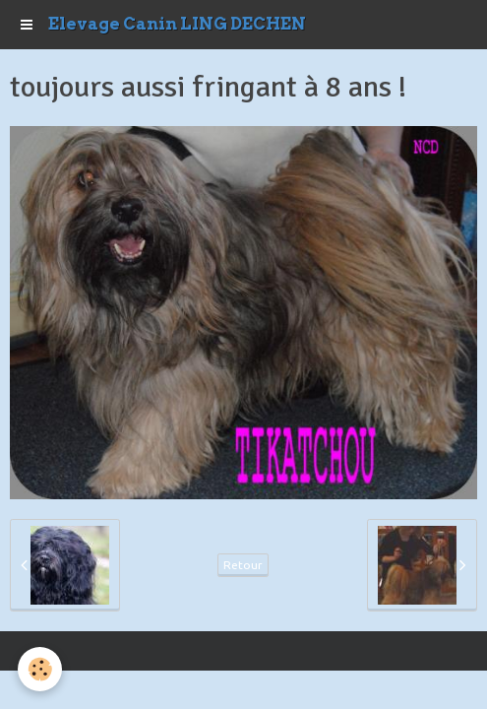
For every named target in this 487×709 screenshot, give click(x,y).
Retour (243, 564)
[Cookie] (40, 669)
